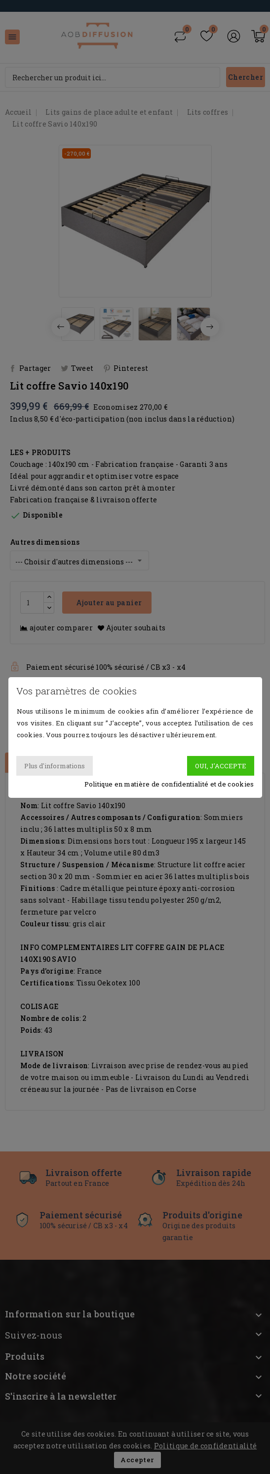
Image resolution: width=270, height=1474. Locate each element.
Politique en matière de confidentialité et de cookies (169, 784)
